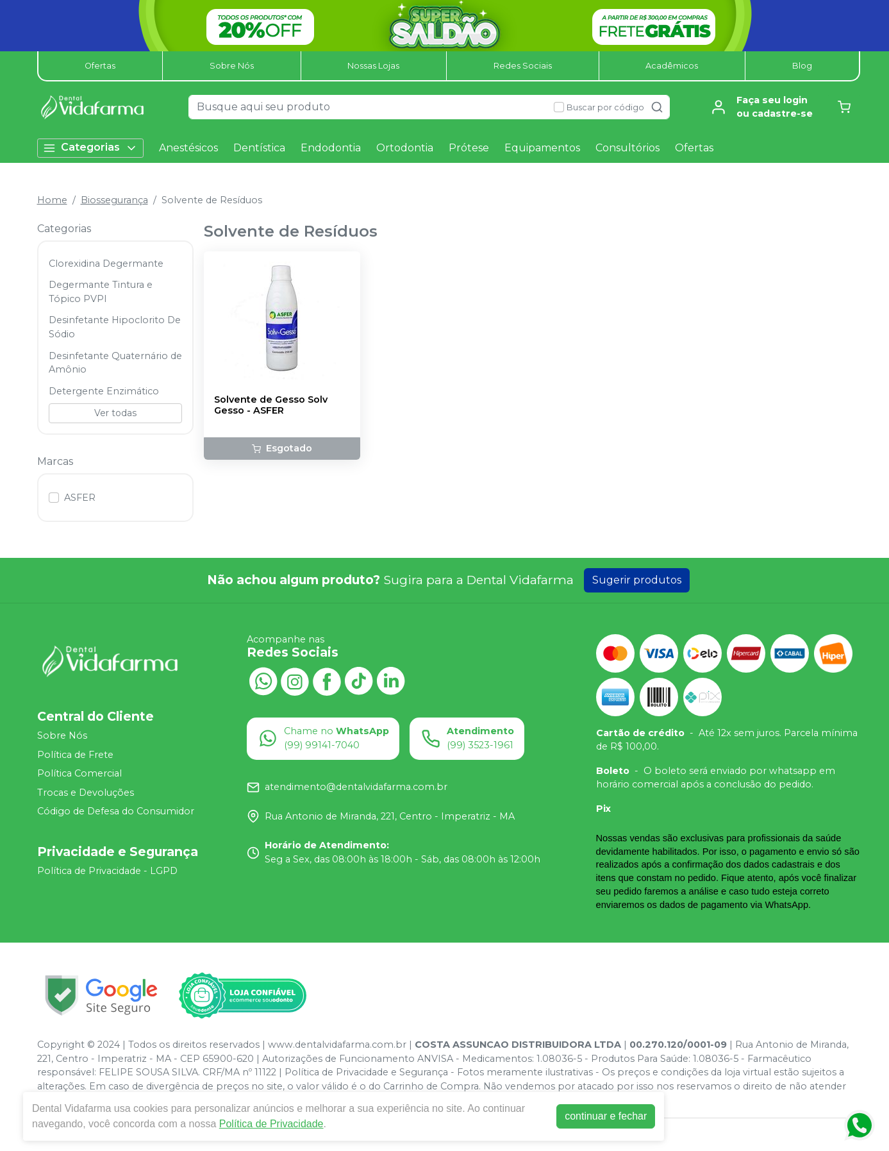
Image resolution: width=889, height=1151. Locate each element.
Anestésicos (188, 148)
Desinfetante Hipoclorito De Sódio (115, 327)
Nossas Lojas (373, 66)
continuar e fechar (606, 1116)
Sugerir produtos (636, 580)
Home (52, 200)
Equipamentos (542, 148)
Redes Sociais (523, 66)
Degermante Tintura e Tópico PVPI (101, 292)
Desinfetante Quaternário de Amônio (115, 363)
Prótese (469, 148)
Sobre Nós (232, 66)
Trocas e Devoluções (85, 792)
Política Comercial (79, 773)
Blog (802, 66)
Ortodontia (404, 148)
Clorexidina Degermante (106, 263)
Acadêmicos (671, 66)
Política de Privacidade (271, 1123)
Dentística (259, 148)
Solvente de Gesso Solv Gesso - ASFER (271, 405)
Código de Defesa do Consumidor (115, 812)
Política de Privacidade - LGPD (107, 871)
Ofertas (100, 66)
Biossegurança (114, 200)
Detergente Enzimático (104, 391)
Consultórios (627, 148)
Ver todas (115, 413)
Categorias (90, 148)
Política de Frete (75, 754)
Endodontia (331, 148)
